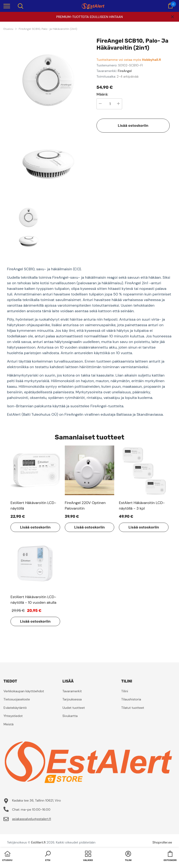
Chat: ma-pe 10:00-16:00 (31, 809)
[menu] (6, 6)
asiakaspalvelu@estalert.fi (31, 819)
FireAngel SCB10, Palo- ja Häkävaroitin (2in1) (48, 29)
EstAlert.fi (38, 842)
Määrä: (102, 94)
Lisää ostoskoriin (133, 125)
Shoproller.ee (162, 842)
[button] (47, 856)
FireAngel (125, 71)
